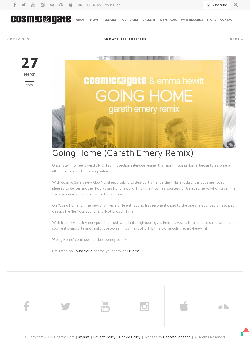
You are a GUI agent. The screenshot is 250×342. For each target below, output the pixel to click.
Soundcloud (83, 251)
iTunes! (133, 251)
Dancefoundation (177, 337)
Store (211, 19)
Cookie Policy (130, 337)
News (94, 19)
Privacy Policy (104, 337)
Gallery (149, 19)
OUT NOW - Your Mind (102, 5)
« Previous (18, 39)
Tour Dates (129, 19)
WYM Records (192, 19)
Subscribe (216, 5)
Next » (236, 39)
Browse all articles (125, 39)
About (81, 19)
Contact (227, 19)
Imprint (84, 337)
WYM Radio (168, 19)
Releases (109, 19)
